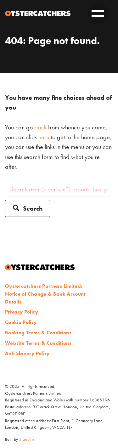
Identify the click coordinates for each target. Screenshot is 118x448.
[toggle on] (97, 13)
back (40, 127)
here (43, 137)
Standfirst (27, 439)
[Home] (37, 13)
